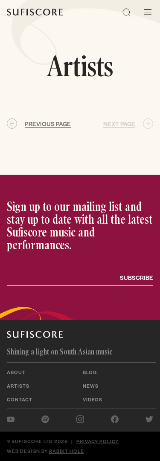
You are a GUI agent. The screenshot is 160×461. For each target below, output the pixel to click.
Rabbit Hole (66, 450)
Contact (19, 399)
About (16, 372)
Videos (92, 399)
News (91, 385)
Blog (90, 372)
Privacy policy (97, 441)
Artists (18, 385)
